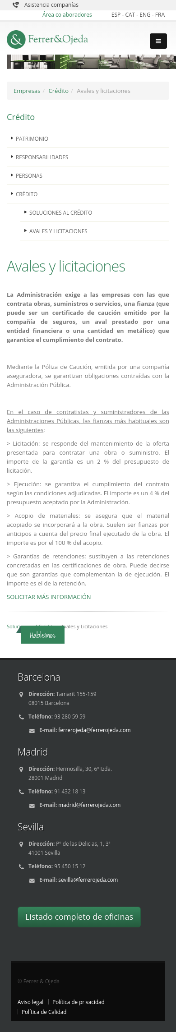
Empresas (27, 91)
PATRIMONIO (32, 138)
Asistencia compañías (51, 5)
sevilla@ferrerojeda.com (88, 879)
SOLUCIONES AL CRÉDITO (60, 212)
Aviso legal (30, 1001)
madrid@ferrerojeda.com (89, 804)
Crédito (59, 91)
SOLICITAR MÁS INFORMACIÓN (49, 597)
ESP (116, 14)
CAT (130, 14)
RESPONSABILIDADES (42, 157)
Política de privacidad (78, 1001)
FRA (160, 14)
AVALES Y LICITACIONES (58, 231)
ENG (145, 14)
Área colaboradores (67, 14)
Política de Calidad (44, 1011)
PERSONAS (29, 175)
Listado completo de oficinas (79, 916)
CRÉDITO (26, 194)
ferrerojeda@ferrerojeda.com (94, 729)
